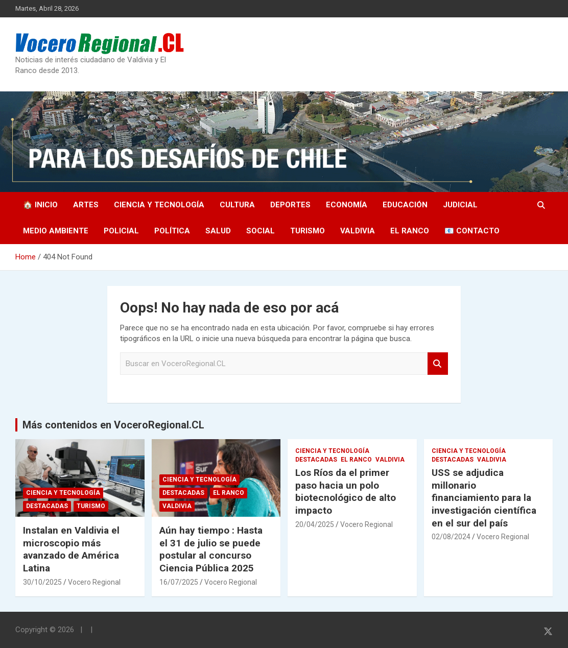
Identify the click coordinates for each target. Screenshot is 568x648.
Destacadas (47, 506)
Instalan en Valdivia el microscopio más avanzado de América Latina (71, 549)
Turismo (307, 230)
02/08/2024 (451, 537)
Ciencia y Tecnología (159, 204)
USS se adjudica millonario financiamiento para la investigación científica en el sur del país (484, 498)
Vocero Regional (94, 582)
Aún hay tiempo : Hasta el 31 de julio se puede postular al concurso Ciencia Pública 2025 (211, 549)
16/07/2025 (178, 582)
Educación (405, 204)
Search (438, 363)
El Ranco (409, 230)
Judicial (460, 204)
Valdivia (357, 230)
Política (172, 230)
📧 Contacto (472, 230)
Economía (346, 204)
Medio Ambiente (55, 230)
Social (260, 230)
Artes (86, 204)
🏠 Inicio (40, 204)
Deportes (290, 204)
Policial (121, 230)
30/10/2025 (42, 582)
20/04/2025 (314, 524)
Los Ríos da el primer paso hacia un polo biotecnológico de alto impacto (345, 491)
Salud (218, 230)
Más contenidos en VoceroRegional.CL (113, 425)
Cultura (237, 204)
